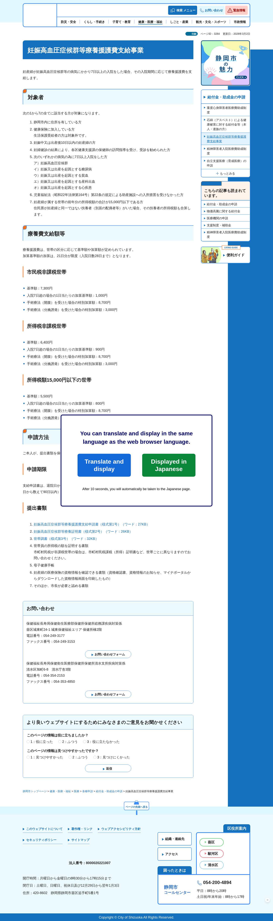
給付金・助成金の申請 (226, 97)
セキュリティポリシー (41, 840)
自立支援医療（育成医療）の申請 (226, 163)
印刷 (194, 34)
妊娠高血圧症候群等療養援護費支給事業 (226, 139)
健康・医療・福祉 (60, 791)
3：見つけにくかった (113, 757)
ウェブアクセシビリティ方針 (121, 829)
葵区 (211, 842)
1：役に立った (42, 742)
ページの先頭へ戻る (136, 806)
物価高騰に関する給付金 (223, 211)
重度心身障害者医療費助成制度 (226, 110)
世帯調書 (40, 539)
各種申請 (87, 791)
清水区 (213, 865)
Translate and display (104, 465)
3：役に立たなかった (103, 742)
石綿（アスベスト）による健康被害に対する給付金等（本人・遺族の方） (226, 124)
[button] (182, 10)
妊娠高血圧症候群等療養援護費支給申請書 (66, 524)
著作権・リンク (82, 829)
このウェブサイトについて (44, 829)
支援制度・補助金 (219, 225)
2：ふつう (70, 742)
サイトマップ (80, 840)
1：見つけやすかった (47, 757)
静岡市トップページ (35, 791)
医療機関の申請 (217, 218)
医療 (76, 791)
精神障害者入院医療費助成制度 (226, 151)
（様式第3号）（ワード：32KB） (73, 539)
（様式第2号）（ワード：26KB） (107, 531)
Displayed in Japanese (169, 465)
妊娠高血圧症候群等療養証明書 (58, 531)
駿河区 (213, 854)
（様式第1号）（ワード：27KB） (124, 524)
